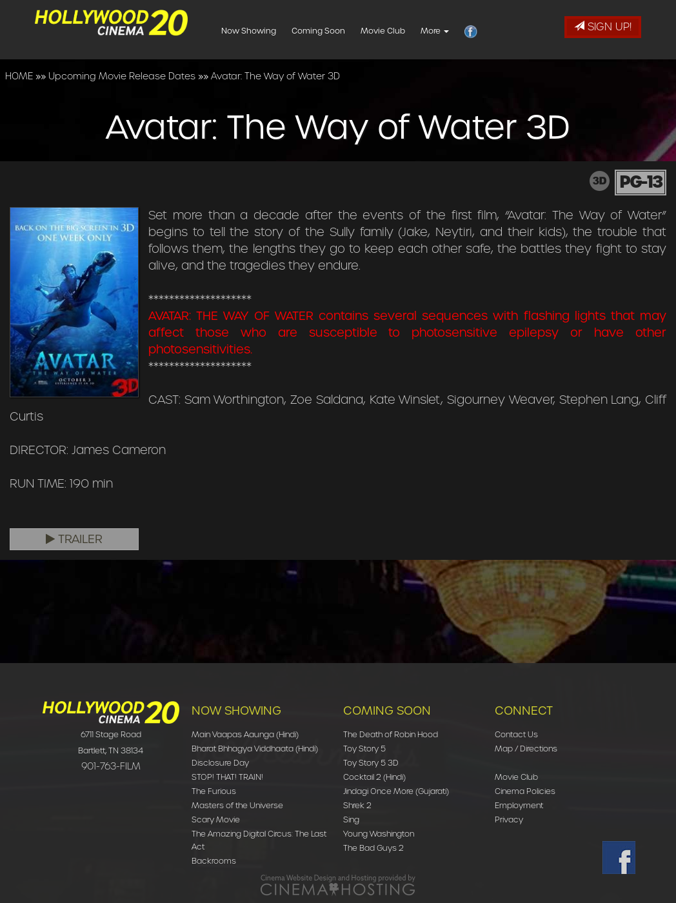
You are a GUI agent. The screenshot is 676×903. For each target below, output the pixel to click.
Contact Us (516, 734)
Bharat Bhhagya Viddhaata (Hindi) (255, 748)
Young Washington (378, 833)
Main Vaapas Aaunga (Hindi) (245, 734)
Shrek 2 (357, 805)
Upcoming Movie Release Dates (121, 76)
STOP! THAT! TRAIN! (227, 776)
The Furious (214, 791)
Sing (351, 819)
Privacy (509, 819)
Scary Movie (216, 819)
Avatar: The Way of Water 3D (275, 76)
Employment (519, 805)
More (458, 30)
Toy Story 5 (364, 748)
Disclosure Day (220, 762)
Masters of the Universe (237, 805)
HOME (19, 76)
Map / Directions (526, 748)
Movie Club (406, 30)
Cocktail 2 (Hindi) (374, 776)
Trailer (74, 539)
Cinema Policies (525, 791)
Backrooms (214, 860)
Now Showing (271, 30)
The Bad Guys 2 (373, 847)
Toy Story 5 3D (371, 762)
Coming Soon (341, 30)
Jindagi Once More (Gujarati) (396, 791)
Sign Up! (602, 26)
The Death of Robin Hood (390, 734)
